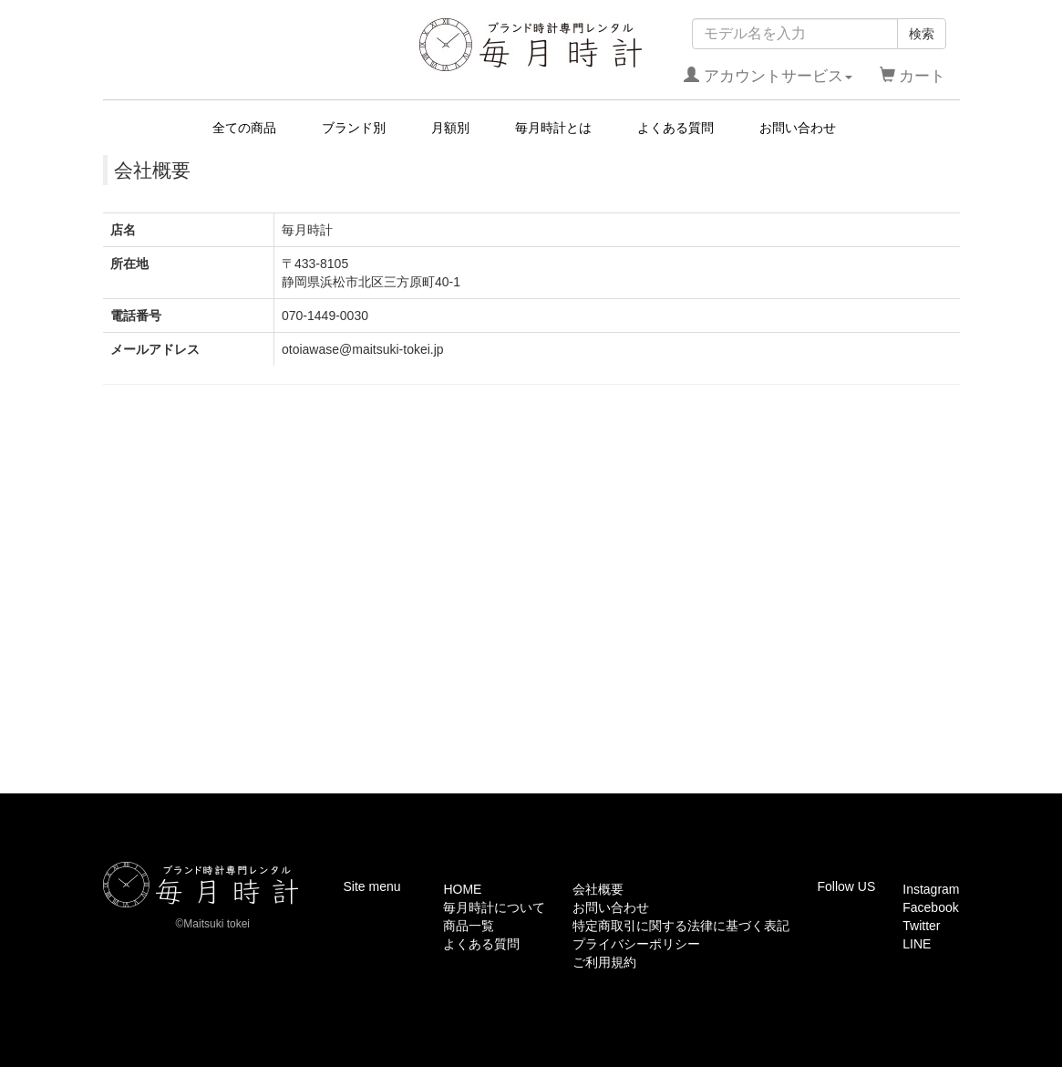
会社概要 (598, 889)
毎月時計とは (553, 127)
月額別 (450, 127)
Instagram (930, 889)
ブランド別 (354, 127)
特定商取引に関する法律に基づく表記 (680, 925)
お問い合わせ (797, 127)
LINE (916, 944)
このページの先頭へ (902, 779)
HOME (462, 889)
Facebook (930, 907)
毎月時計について (494, 907)
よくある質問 (675, 127)
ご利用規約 (604, 962)
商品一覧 (468, 925)
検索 (921, 33)
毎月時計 (531, 44)
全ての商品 (244, 127)
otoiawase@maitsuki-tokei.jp (363, 349)
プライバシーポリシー (636, 944)
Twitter (921, 925)
